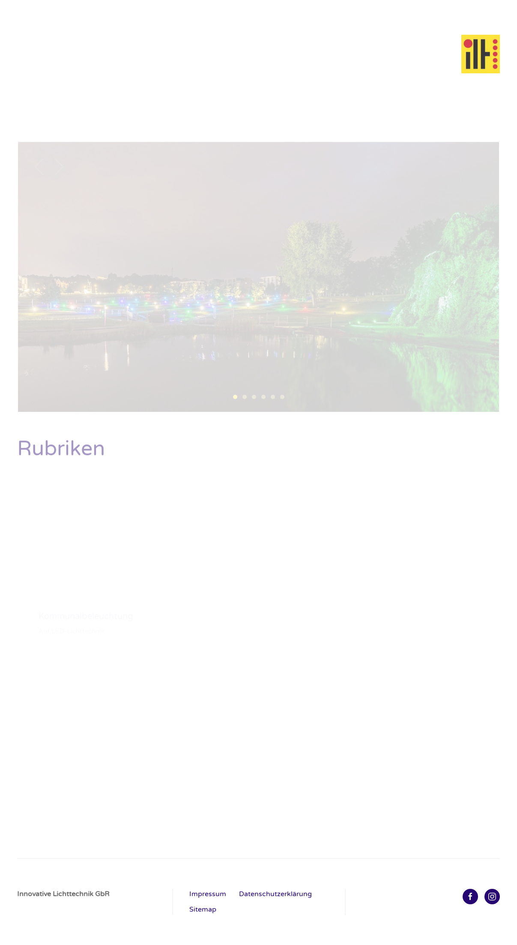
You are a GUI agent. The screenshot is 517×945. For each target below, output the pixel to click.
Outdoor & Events (291, 112)
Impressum (207, 894)
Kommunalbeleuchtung (56, 112)
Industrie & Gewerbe (141, 112)
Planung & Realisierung (458, 112)
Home (450, 15)
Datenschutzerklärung (275, 894)
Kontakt (488, 15)
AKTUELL (32, 124)
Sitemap (202, 909)
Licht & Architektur (218, 112)
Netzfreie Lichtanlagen (370, 112)
